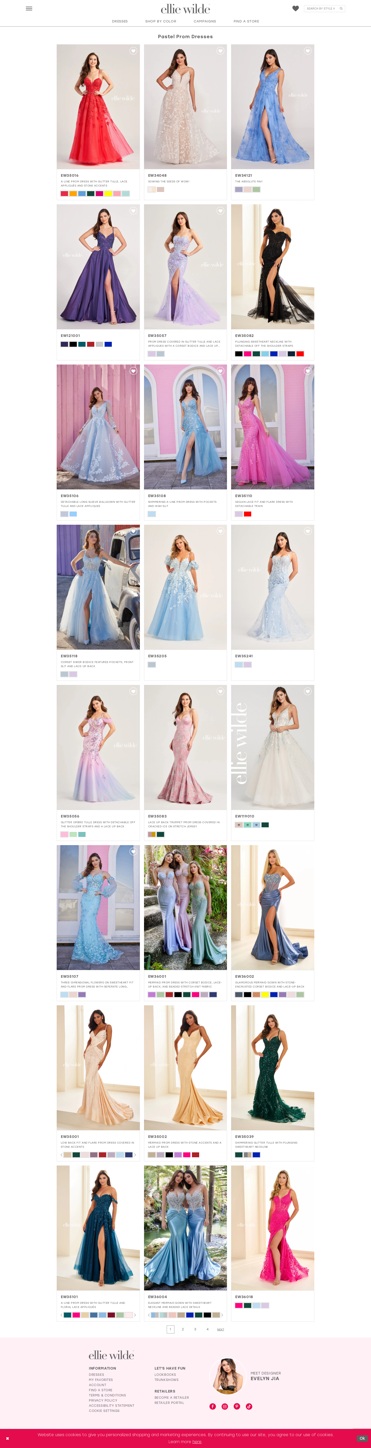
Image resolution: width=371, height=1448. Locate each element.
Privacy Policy (103, 1400)
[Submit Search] (341, 8)
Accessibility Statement (111, 1405)
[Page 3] (195, 1329)
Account (97, 1385)
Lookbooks (165, 1375)
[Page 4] (208, 1329)
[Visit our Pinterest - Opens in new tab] (236, 1407)
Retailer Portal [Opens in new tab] (169, 1403)
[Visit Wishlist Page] (295, 8)
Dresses (96, 1375)
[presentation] (98, 106)
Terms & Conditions (107, 1395)
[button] (29, 8)
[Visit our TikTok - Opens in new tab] (249, 1407)
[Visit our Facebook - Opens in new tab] (212, 1407)
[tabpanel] (67, 1155)
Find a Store (101, 1390)
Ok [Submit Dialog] (362, 1438)
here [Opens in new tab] (196, 1441)
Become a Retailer (172, 1398)
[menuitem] (29, 8)
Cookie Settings (104, 1411)
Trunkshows (167, 1380)
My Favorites (101, 1380)
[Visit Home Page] (185, 9)
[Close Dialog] (7, 1438)
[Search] (324, 8)
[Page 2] (183, 1329)
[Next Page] (220, 1329)
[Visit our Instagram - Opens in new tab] (224, 1407)
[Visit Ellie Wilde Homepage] (111, 1355)
